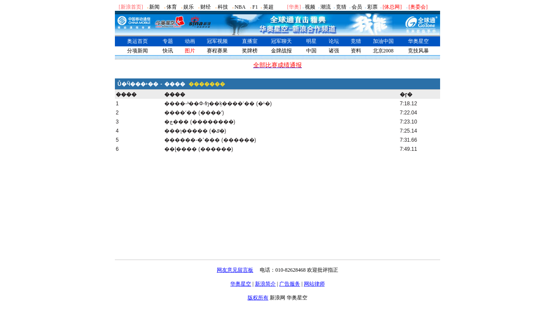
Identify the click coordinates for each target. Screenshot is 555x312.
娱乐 (188, 7)
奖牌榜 (250, 51)
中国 (311, 51)
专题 (168, 41)
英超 (268, 7)
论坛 (334, 41)
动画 (190, 41)
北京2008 (383, 51)
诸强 (334, 51)
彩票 (372, 7)
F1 (255, 7)
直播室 (250, 41)
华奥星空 (418, 41)
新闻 (154, 7)
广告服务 (289, 284)
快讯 (168, 51)
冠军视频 (217, 41)
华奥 (294, 7)
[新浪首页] (131, 7)
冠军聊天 (281, 41)
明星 (311, 41)
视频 (310, 7)
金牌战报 (281, 51)
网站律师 (314, 284)
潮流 (325, 7)
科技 (223, 7)
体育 (171, 7)
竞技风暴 (418, 51)
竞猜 (341, 7)
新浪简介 (265, 284)
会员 (357, 7)
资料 (356, 51)
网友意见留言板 (235, 270)
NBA (240, 7)
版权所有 (258, 298)
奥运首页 (137, 41)
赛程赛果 (217, 51)
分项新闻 (137, 51)
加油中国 (383, 41)
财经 (205, 7)
